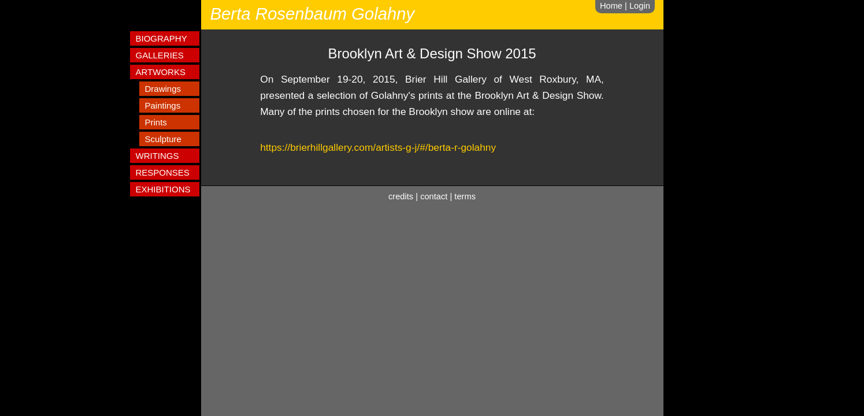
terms (465, 196)
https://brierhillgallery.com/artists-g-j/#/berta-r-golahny (378, 147)
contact (433, 196)
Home (611, 5)
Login (639, 5)
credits (400, 196)
